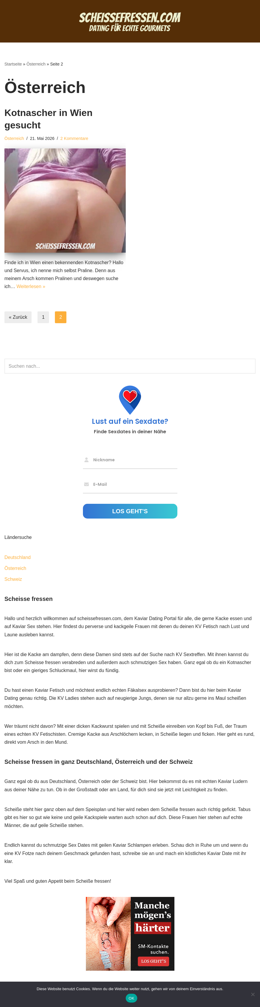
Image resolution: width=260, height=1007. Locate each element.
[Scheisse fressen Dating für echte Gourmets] (130, 21)
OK (131, 998)
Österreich (36, 64)
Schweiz (13, 579)
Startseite (13, 64)
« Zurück (18, 317)
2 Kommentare (74, 138)
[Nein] (253, 994)
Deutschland (17, 557)
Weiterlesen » (31, 286)
